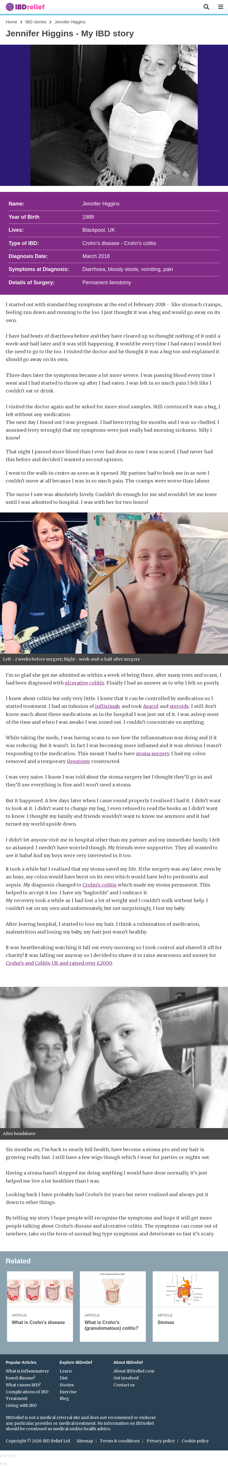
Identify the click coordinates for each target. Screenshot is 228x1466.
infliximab (107, 706)
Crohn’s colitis (99, 885)
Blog (64, 1398)
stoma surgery (152, 753)
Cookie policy (195, 1441)
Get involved (125, 1378)
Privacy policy (161, 1441)
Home (11, 22)
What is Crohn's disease (38, 1322)
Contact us (124, 1385)
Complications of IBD (27, 1391)
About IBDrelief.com (133, 1371)
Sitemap (85, 1441)
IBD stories (35, 22)
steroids (179, 706)
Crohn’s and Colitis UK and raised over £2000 (59, 963)
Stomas (165, 1322)
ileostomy (78, 761)
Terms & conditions (120, 1441)
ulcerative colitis (84, 683)
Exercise (68, 1391)
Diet (64, 1378)
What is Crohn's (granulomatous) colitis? (111, 1325)
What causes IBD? (23, 1385)
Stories (67, 1385)
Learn (66, 1371)
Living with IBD (21, 1405)
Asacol (151, 706)
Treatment (16, 1398)
